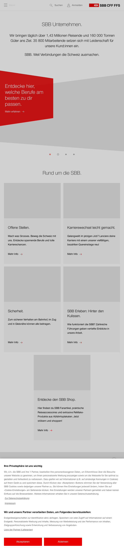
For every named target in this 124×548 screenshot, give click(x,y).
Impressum (9, 522)
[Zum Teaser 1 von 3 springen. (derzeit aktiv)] (58, 154)
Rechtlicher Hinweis (13, 533)
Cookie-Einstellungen (13, 528)
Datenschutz (10, 539)
